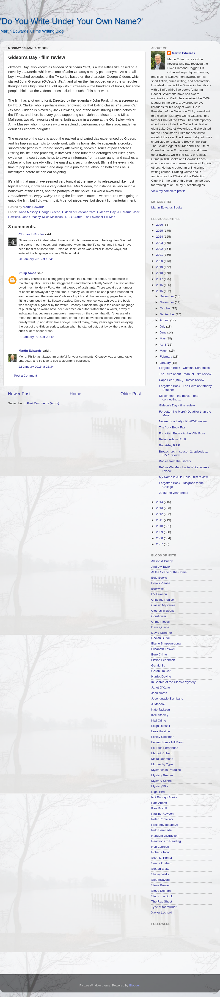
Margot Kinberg (161, 753)
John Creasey (31, 217)
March (164, 350)
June (163, 332)
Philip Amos (27, 273)
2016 (160, 285)
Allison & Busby (162, 561)
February (166, 356)
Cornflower (158, 616)
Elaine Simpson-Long (166, 643)
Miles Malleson (52, 217)
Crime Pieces (160, 621)
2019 (160, 267)
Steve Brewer (160, 885)
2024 (160, 236)
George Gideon (49, 212)
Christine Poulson (163, 599)
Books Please (160, 583)
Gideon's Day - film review (177, 405)
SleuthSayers (160, 879)
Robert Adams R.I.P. (173, 439)
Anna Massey (28, 212)
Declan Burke (160, 638)
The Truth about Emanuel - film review (185, 374)
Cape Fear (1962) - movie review (181, 380)
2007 (160, 544)
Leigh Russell (160, 726)
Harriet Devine (161, 676)
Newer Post (19, 393)
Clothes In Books (31, 234)
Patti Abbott (159, 803)
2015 (160, 291)
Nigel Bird (158, 792)
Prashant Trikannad (164, 824)
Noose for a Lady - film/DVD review (183, 421)
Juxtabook (158, 704)
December (167, 296)
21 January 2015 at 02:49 (36, 337)
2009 (160, 532)
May (163, 338)
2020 (160, 261)
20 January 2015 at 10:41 (36, 259)
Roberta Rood (160, 852)
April (163, 344)
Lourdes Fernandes (164, 748)
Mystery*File (159, 786)
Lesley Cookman (162, 737)
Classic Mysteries (163, 605)
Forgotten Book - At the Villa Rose (182, 433)
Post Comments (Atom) (43, 403)
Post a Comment (25, 375)
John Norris (159, 693)
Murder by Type (162, 764)
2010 (160, 526)
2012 (160, 514)
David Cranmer (161, 632)
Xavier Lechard (161, 912)
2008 (160, 538)
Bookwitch (158, 588)
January (166, 362)
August (165, 320)
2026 (160, 224)
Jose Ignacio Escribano (167, 698)
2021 (160, 254)
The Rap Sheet (161, 901)
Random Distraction (165, 835)
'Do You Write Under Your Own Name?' (71, 21)
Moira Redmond (162, 759)
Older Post (131, 393)
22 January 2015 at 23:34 (36, 366)
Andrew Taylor (161, 566)
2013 (160, 508)
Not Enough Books (164, 797)
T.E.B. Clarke (73, 217)
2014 (160, 502)
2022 (160, 248)
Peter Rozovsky (162, 819)
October (166, 308)
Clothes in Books (162, 610)
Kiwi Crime (158, 720)
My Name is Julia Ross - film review (183, 477)
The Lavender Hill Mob (99, 217)
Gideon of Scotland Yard (79, 212)
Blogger (134, 985)
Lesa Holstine (160, 731)
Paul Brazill (159, 808)
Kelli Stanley (159, 715)
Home (75, 393)
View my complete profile (168, 191)
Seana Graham (161, 863)
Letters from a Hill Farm (167, 742)
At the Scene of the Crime (169, 572)
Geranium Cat (160, 671)
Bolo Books (159, 577)
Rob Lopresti (160, 846)
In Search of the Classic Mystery (173, 682)
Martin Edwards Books (166, 207)
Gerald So (158, 665)
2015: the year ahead (173, 492)
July (163, 326)
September (168, 314)
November (167, 302)
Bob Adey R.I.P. (170, 445)
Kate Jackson (160, 709)
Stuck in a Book (162, 896)
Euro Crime (159, 654)
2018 (160, 273)
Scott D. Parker (161, 857)
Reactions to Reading (166, 841)
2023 (160, 242)
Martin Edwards (30, 350)
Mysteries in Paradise (166, 770)
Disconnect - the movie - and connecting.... (178, 397)
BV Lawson (159, 594)
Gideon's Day (106, 212)
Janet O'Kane (160, 687)
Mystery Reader (162, 775)
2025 (160, 230)
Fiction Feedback (163, 660)
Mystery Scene (161, 781)
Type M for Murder (163, 907)
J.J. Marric (124, 212)
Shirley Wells (160, 874)
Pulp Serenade (161, 830)
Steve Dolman (161, 890)
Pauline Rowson (162, 813)
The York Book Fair (172, 427)
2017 (160, 279)
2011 (160, 520)
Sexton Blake (160, 868)
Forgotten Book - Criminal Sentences (184, 367)
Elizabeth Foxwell (163, 649)
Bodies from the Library (175, 461)
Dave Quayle (160, 627)
